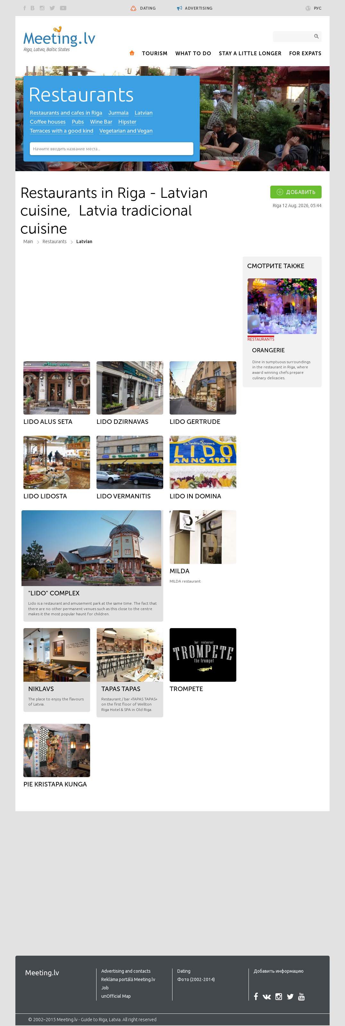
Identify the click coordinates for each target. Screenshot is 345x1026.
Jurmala (118, 113)
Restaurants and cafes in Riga (66, 113)
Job (105, 988)
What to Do (193, 53)
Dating (147, 8)
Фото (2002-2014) (196, 980)
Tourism (155, 53)
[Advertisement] (128, 299)
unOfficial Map (116, 996)
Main (28, 242)
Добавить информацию (279, 971)
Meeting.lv (42, 973)
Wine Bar (101, 122)
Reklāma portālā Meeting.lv (128, 980)
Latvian (144, 113)
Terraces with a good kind (61, 131)
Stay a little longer (250, 53)
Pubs (78, 122)
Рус (314, 8)
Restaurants (83, 94)
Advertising (195, 8)
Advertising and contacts (126, 971)
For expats (305, 53)
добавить (300, 193)
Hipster (127, 122)
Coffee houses (48, 122)
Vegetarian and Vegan (126, 131)
